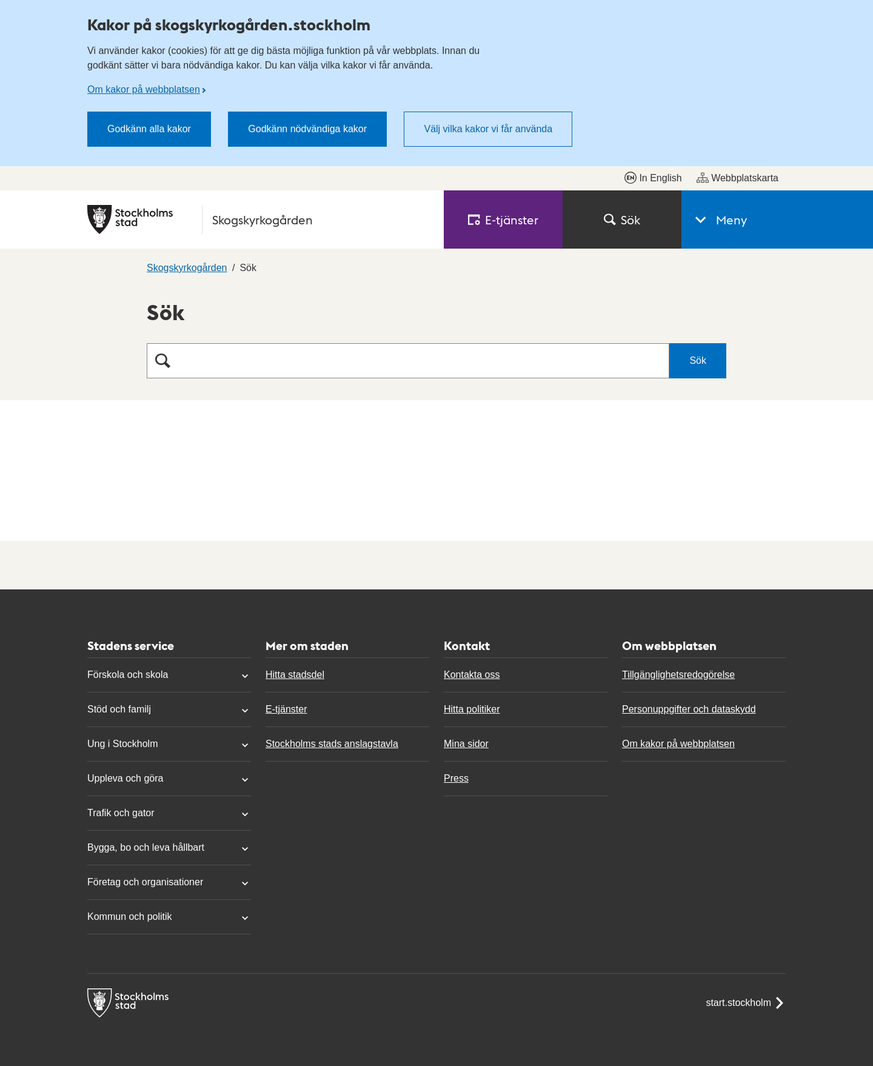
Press (456, 778)
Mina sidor (466, 744)
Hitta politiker (472, 709)
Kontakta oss (472, 674)
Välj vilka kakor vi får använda (488, 129)
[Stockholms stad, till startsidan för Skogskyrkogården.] (258, 219)
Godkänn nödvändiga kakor (307, 129)
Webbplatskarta (737, 178)
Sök (622, 219)
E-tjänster (286, 709)
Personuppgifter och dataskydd (689, 709)
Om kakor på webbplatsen (143, 89)
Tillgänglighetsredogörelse (678, 674)
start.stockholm (746, 1003)
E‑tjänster (503, 219)
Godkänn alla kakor (149, 129)
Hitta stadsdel (295, 674)
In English (652, 178)
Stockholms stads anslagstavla (332, 744)
